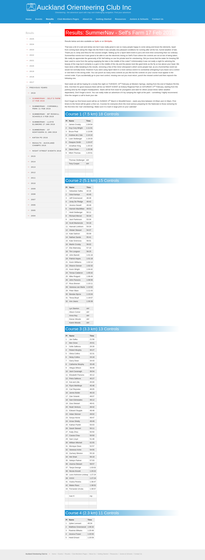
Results (50, 19)
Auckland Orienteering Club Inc (36, 554)
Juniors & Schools (139, 19)
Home (29, 19)
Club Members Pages (68, 19)
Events (38, 19)
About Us (87, 19)
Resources (120, 19)
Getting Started (103, 19)
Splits (97, 41)
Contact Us (157, 19)
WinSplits (108, 41)
